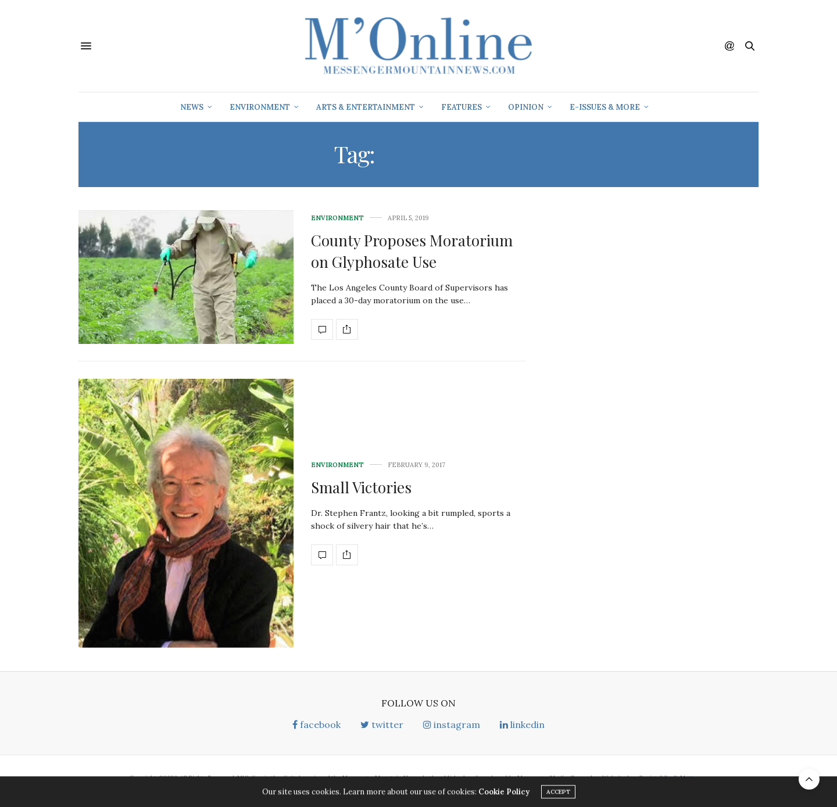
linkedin (522, 724)
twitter (381, 724)
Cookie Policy (504, 795)
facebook (316, 724)
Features (461, 107)
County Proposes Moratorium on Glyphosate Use (412, 250)
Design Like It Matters (670, 777)
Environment (260, 107)
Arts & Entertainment (365, 107)
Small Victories (361, 487)
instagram (451, 724)
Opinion (525, 107)
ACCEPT (558, 795)
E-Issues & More (605, 107)
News (191, 107)
